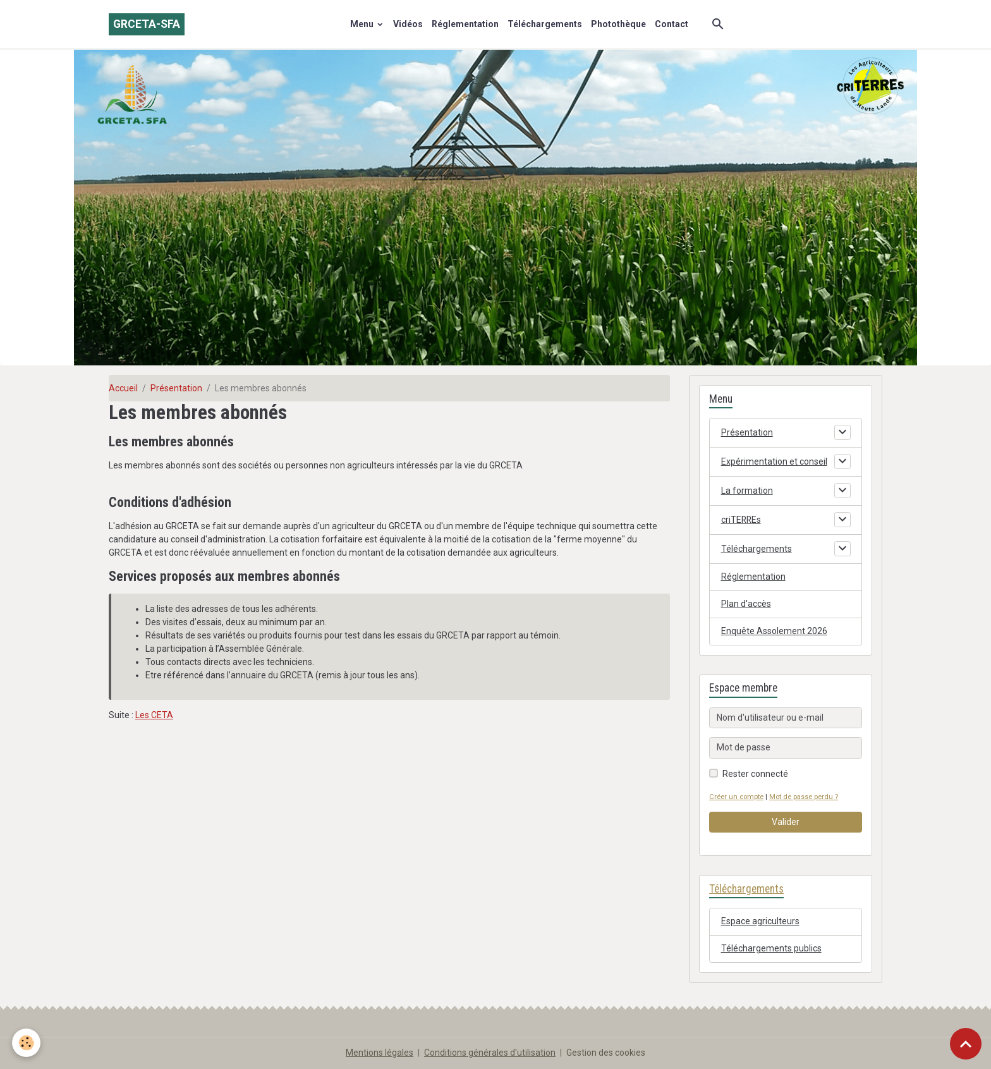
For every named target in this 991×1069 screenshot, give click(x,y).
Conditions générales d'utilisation (490, 1053)
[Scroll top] (966, 1044)
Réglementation (465, 24)
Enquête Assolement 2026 (774, 631)
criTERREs (741, 520)
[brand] (147, 24)
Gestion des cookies (605, 1053)
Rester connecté (755, 774)
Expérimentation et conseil (774, 461)
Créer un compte (736, 797)
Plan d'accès (746, 604)
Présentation (176, 388)
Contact (671, 24)
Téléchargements (545, 24)
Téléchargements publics (771, 948)
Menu (362, 24)
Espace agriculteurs (760, 921)
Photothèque (618, 24)
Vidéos (408, 24)
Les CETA (154, 715)
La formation (747, 491)
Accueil (123, 388)
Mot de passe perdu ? (803, 797)
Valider (785, 822)
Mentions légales (379, 1053)
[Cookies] (27, 1043)
